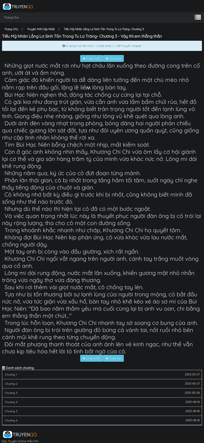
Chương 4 (11, 402)
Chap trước (91, 58)
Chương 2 (11, 384)
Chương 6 (11, 420)
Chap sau (113, 58)
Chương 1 (11, 374)
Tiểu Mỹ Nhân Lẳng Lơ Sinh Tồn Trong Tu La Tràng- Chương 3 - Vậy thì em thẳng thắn (82, 36)
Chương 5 (11, 411)
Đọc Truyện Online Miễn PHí (20, 441)
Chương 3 (11, 393)
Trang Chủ (11, 17)
